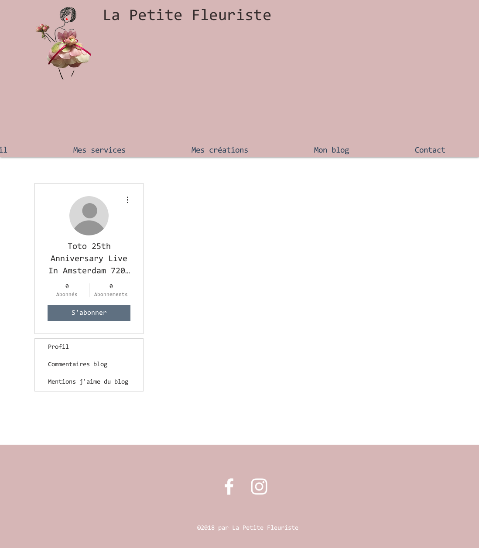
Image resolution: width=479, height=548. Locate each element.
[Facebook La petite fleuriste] (229, 486)
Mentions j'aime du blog (88, 382)
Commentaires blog (77, 364)
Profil (58, 347)
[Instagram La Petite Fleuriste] (259, 486)
